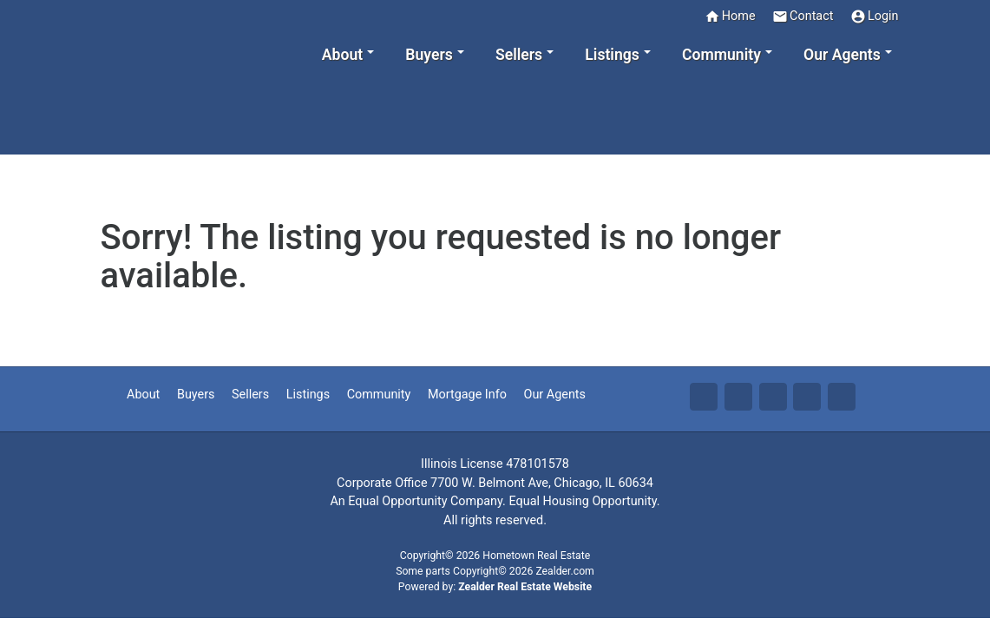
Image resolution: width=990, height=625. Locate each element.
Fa (704, 397)
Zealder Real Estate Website (525, 587)
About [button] (342, 54)
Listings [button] (612, 54)
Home (730, 16)
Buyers (196, 394)
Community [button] (721, 54)
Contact (802, 16)
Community (379, 394)
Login (874, 16)
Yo (842, 397)
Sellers (250, 394)
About (143, 394)
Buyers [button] (428, 54)
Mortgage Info (467, 394)
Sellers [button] (518, 54)
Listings (308, 394)
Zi (807, 397)
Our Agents (555, 394)
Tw (738, 397)
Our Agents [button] (842, 54)
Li (773, 397)
